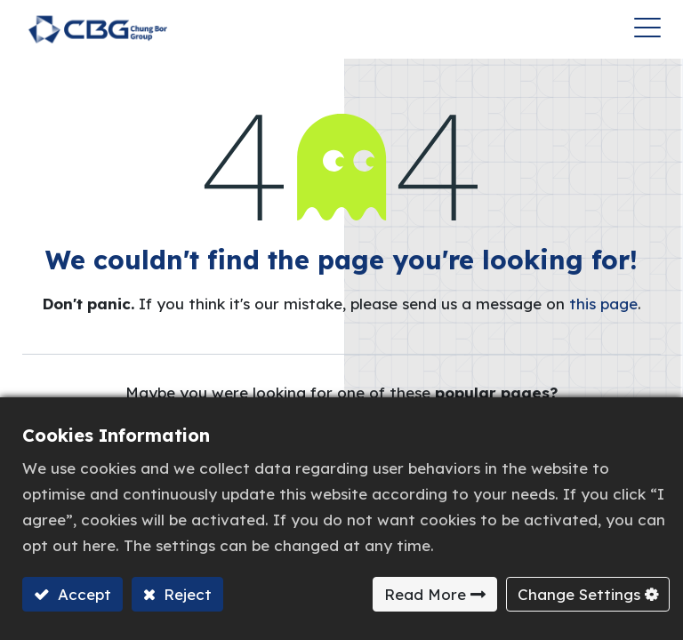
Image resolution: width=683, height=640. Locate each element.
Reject (185, 594)
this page (603, 303)
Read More (425, 594)
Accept (82, 594)
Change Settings (579, 594)
